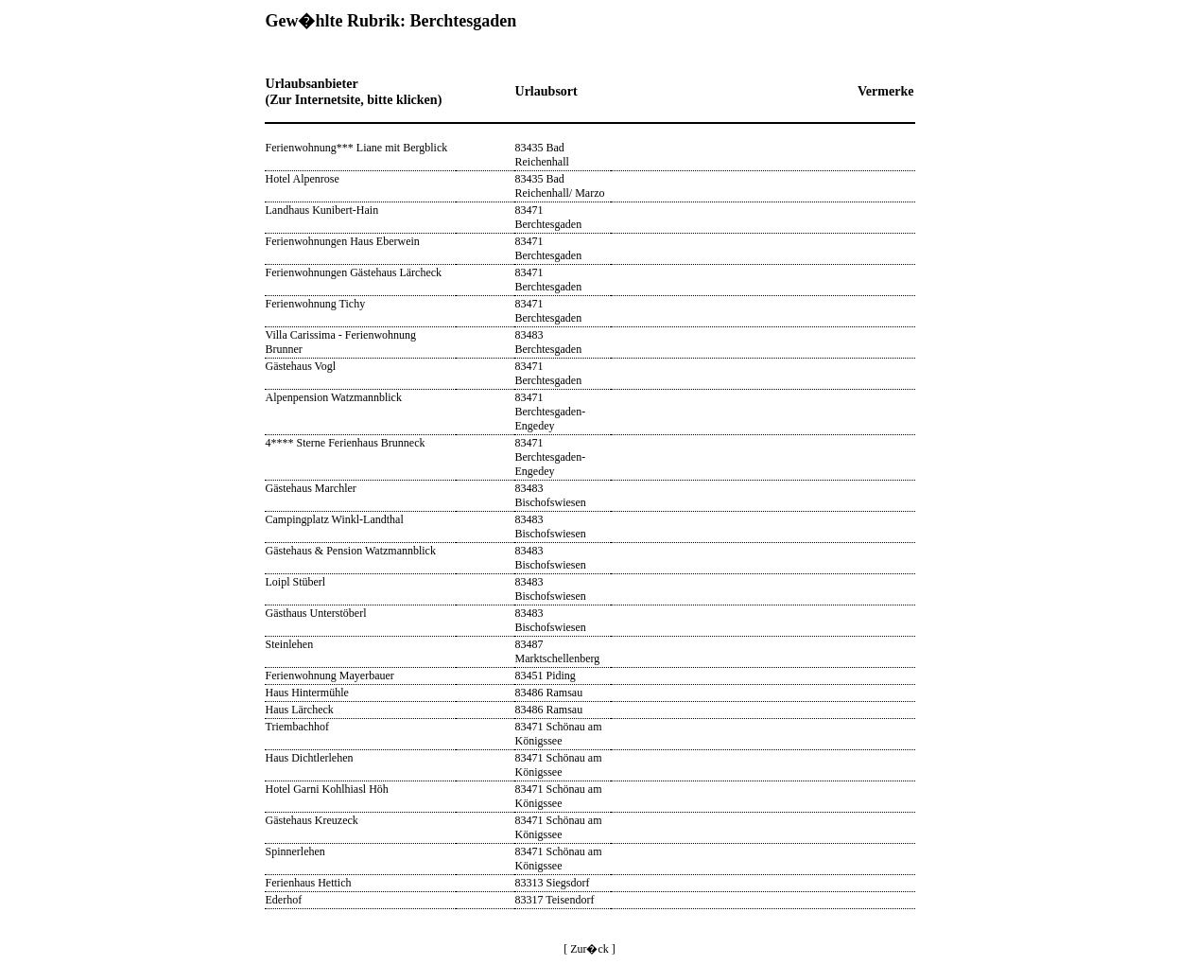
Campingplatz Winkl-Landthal (335, 519)
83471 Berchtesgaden (548, 217)
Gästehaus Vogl (301, 366)
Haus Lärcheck (300, 709)
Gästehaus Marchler (311, 488)
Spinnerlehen (295, 851)
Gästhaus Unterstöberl (316, 613)
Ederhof (284, 899)
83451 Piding (545, 675)
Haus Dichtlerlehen (310, 757)
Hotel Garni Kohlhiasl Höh (327, 789)
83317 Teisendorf (555, 899)
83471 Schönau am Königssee (558, 733)
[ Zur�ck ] (589, 949)
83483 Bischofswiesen (550, 495)
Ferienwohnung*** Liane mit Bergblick (357, 147)
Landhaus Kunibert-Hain (322, 210)
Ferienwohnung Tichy (316, 303)
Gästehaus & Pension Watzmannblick (351, 550)
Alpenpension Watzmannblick (334, 397)
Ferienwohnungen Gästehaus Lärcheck (354, 272)
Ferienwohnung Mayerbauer (330, 675)
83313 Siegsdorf (552, 882)
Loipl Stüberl (296, 581)
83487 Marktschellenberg (557, 651)
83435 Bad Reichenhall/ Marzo (560, 186)
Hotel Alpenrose (302, 178)
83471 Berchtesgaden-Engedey (550, 411)
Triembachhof (298, 726)
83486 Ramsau (549, 692)
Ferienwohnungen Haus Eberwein (343, 241)
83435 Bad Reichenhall (542, 154)
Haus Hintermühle (307, 692)
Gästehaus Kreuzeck (312, 820)
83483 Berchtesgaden (548, 342)
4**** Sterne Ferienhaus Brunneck (345, 442)
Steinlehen (290, 644)
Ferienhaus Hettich (309, 882)
